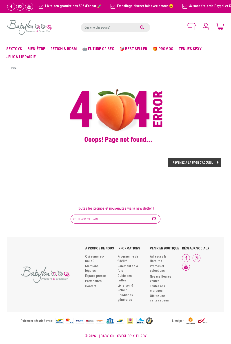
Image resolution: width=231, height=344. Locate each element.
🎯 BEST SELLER (133, 48)
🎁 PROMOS (163, 48)
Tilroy (141, 336)
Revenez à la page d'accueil (193, 162)
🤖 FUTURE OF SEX (98, 48)
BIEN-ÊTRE (36, 48)
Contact (90, 286)
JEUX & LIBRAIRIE (21, 56)
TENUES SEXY (190, 48)
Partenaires (93, 281)
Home (13, 68)
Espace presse (95, 276)
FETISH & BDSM (64, 48)
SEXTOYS (14, 48)
